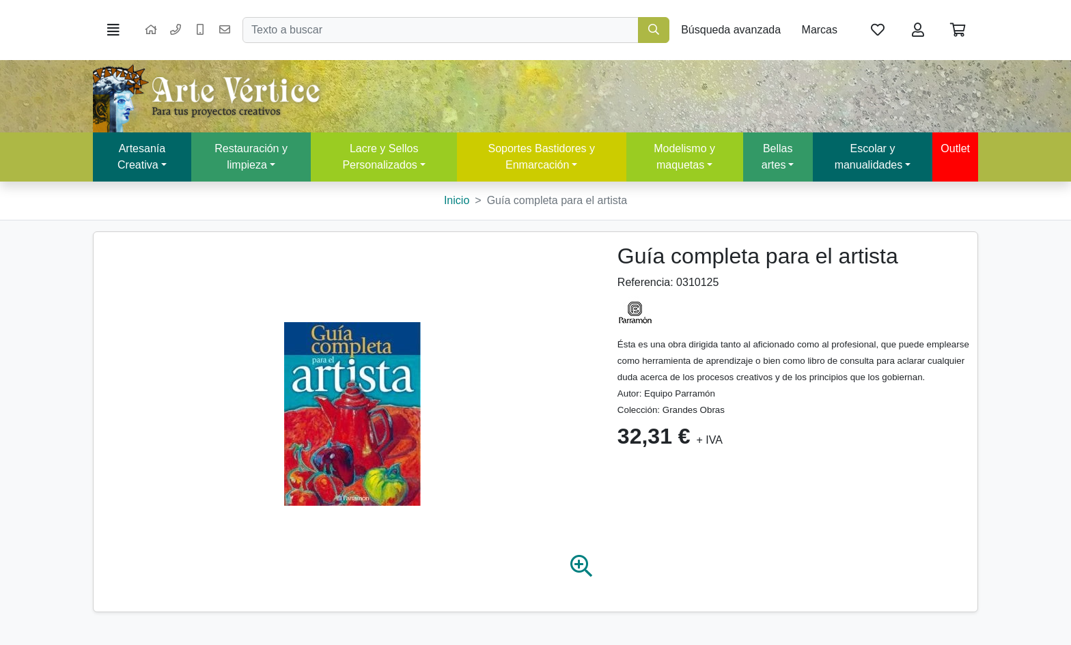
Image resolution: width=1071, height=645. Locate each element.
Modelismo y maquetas (684, 157)
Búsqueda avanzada (731, 29)
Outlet (955, 148)
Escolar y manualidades (869, 157)
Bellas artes (777, 157)
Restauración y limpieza (251, 157)
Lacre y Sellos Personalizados (380, 157)
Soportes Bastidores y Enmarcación (541, 157)
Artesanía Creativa (141, 157)
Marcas (819, 29)
